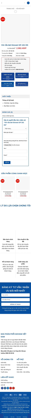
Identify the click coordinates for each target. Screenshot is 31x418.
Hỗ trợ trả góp (8, 65)
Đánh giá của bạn (8, 132)
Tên (5, 148)
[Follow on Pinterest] (10, 388)
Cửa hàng (25, 415)
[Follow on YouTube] (13, 388)
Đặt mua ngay (22, 74)
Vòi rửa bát (20, 8)
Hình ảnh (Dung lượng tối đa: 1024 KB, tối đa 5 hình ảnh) (15, 141)
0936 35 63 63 (20, 69)
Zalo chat (12, 415)
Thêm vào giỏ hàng (8, 76)
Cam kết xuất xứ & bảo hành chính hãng (15, 59)
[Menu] (2, 3)
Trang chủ (10, 8)
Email (5, 155)
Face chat (19, 415)
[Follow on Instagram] (5, 388)
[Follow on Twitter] (8, 388)
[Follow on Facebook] (2, 388)
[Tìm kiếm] (25, 2)
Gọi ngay (6, 415)
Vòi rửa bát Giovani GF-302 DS (8, 192)
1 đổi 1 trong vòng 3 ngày (11, 61)
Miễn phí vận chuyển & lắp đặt (13, 63)
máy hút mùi (21, 407)
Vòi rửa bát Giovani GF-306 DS (23, 192)
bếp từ (16, 407)
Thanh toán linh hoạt (10, 67)
